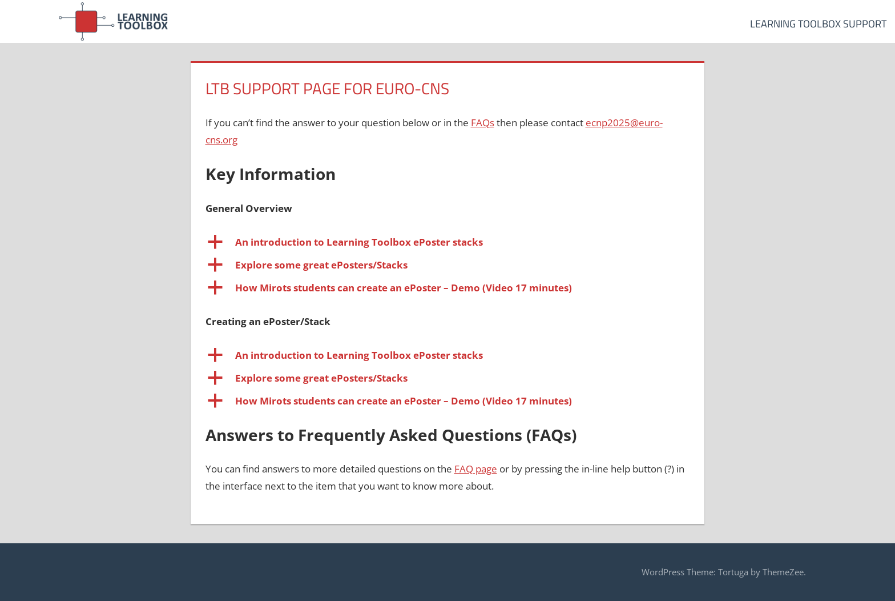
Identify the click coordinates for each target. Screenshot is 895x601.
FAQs (482, 122)
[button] (447, 242)
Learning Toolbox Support (818, 23)
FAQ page (475, 468)
